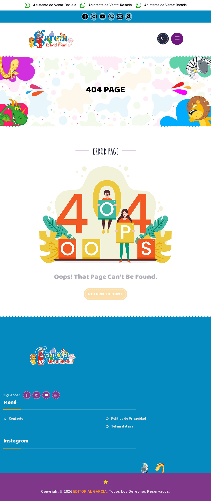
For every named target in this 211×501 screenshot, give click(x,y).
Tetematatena (122, 426)
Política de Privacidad (128, 418)
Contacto (16, 418)
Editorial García (90, 491)
